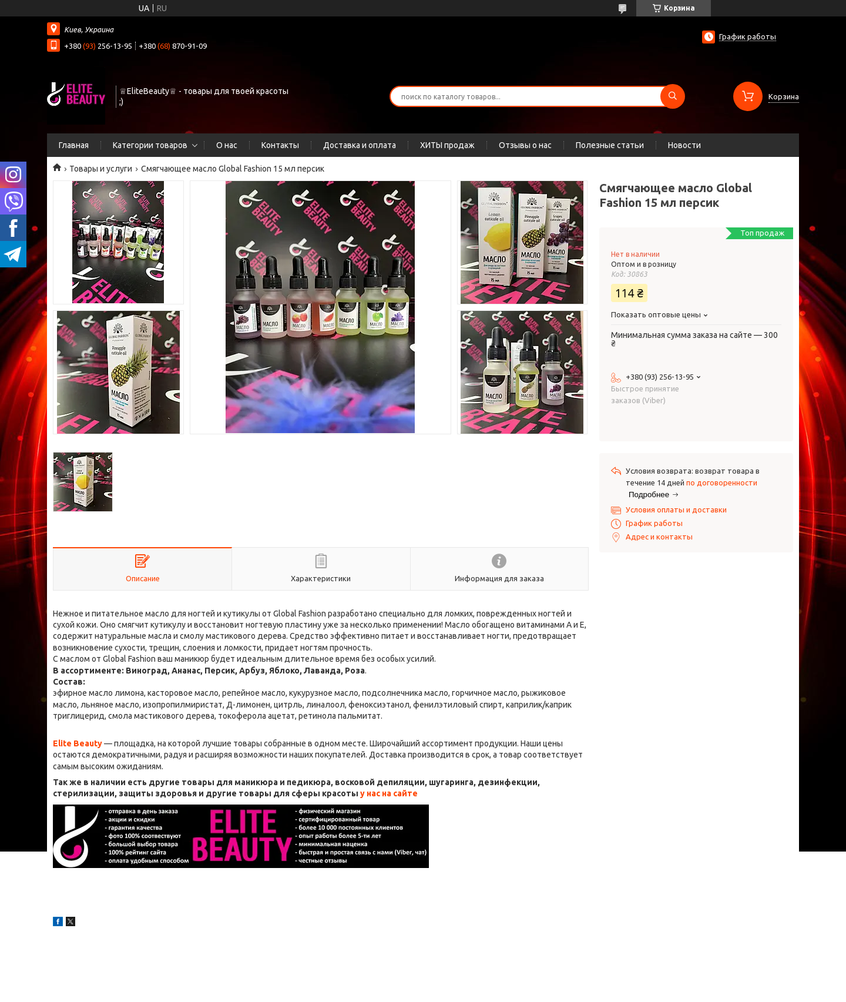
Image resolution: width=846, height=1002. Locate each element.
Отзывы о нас (525, 145)
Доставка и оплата (359, 145)
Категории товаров (150, 145)
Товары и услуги (100, 168)
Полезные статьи (610, 145)
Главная (74, 145)
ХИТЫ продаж (447, 145)
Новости (684, 145)
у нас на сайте (389, 793)
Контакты (280, 145)
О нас (226, 145)
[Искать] (672, 96)
